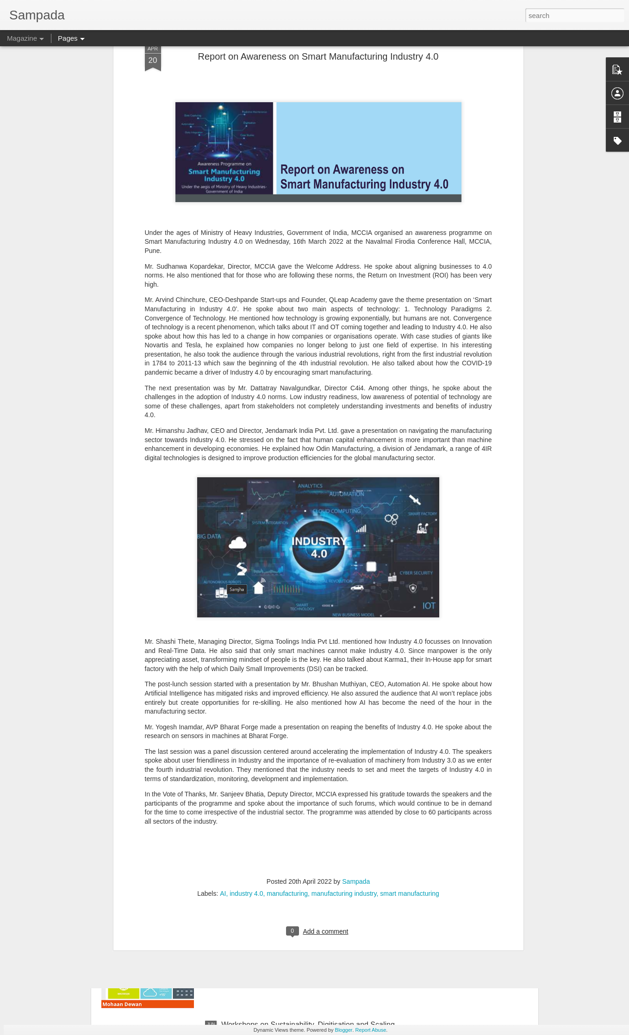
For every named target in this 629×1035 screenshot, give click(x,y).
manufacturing (287, 790)
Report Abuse (370, 1030)
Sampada (356, 778)
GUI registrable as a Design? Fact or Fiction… (297, 920)
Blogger (344, 1030)
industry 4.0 (246, 790)
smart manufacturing (409, 790)
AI (223, 790)
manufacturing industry (344, 790)
